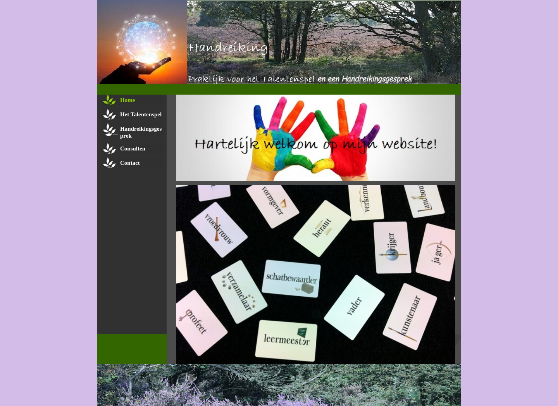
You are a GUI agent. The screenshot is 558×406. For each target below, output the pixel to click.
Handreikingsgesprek (141, 132)
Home (127, 100)
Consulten (132, 148)
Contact (130, 163)
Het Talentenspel (141, 114)
